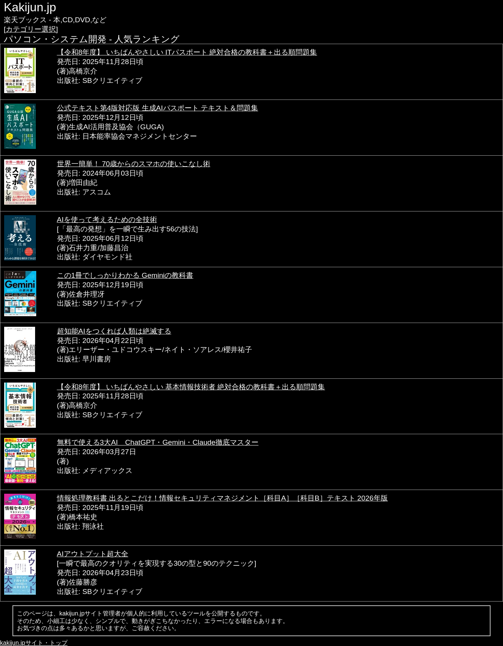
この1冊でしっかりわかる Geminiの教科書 (125, 275)
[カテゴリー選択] (31, 29)
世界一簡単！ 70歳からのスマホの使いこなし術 (134, 164)
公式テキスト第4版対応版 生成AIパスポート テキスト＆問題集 (157, 108)
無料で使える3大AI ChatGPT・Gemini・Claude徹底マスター (157, 442)
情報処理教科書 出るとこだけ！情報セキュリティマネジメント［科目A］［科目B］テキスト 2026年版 (222, 498)
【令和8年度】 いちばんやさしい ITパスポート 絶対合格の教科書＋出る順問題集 (187, 52)
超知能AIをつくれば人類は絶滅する (114, 331)
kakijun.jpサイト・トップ (34, 643)
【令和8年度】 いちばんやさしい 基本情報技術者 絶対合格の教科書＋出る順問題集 (191, 387)
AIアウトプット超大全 (92, 554)
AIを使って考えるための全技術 (107, 219)
